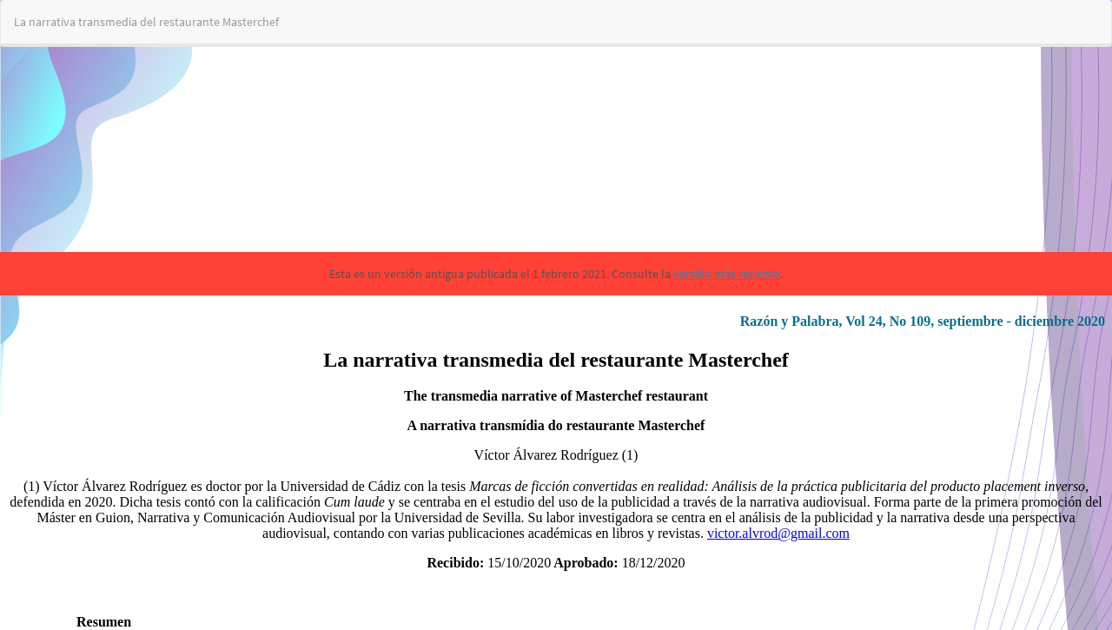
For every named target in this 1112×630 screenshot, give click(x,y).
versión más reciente (726, 274)
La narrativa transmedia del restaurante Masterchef (146, 22)
